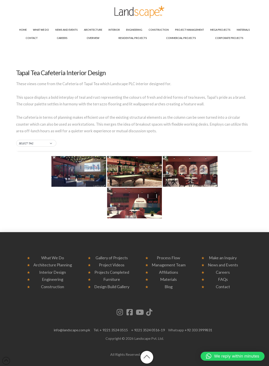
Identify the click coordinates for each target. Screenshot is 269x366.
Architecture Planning (52, 265)
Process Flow (168, 258)
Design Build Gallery (111, 287)
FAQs (223, 279)
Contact (223, 287)
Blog (169, 287)
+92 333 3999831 (198, 330)
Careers (223, 272)
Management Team (168, 265)
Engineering (52, 279)
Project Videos (111, 265)
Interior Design (52, 272)
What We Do (52, 258)
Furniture (111, 279)
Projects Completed (111, 272)
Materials (168, 279)
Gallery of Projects (112, 258)
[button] (36, 143)
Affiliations (168, 272)
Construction (52, 287)
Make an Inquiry (223, 258)
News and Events (223, 265)
